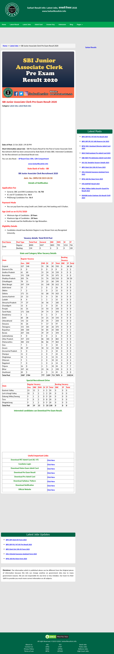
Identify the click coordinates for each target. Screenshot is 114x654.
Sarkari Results (90, 47)
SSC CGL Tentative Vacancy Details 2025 (95, 163)
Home (5, 46)
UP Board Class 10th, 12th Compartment (33, 159)
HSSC (47, 649)
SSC (47, 644)
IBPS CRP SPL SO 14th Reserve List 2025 (95, 141)
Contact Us (29, 647)
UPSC (47, 647)
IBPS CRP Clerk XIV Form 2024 (16, 540)
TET (60, 644)
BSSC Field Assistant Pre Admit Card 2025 (96, 153)
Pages (80, 24)
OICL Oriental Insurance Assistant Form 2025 (21, 554)
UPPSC (60, 649)
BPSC (47, 651)
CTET (60, 647)
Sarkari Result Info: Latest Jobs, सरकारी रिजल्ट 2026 (52, 7)
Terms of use (29, 651)
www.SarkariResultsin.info (38, 164)
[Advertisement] (57, 35)
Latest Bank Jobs (25, 106)
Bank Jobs (83, 644)
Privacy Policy (29, 649)
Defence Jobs (83, 649)
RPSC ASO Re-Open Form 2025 (16, 559)
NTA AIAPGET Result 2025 (91, 184)
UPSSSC (60, 651)
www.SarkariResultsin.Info (54, 11)
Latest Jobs (14, 46)
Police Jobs (83, 647)
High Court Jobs (83, 651)
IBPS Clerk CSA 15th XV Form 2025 (18, 549)
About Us (28, 644)
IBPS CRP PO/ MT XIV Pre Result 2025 (19, 545)
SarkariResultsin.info (69, 641)
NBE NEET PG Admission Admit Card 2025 (96, 158)
